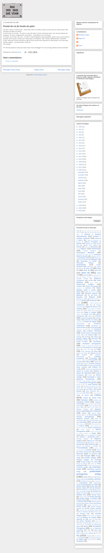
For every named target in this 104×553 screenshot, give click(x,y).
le (93, 393)
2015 (80, 145)
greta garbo (90, 365)
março (80, 196)
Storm (91, 528)
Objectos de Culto (92, 441)
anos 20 (89, 268)
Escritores (97, 342)
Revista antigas (81, 488)
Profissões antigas (82, 467)
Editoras (96, 336)
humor (90, 375)
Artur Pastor (94, 282)
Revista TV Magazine (82, 511)
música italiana (85, 429)
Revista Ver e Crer (96, 511)
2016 (80, 143)
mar (85, 415)
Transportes (81, 538)
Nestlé (78, 435)
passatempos (80, 444)
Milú (86, 424)
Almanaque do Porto (96, 256)
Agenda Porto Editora (90, 245)
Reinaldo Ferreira (86, 481)
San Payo (98, 519)
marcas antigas (93, 415)
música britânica (94, 426)
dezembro (81, 172)
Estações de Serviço (91, 347)
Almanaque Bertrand (85, 253)
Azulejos (79, 286)
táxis (95, 530)
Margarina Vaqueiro (83, 418)
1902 (77, 231)
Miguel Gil (81, 38)
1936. (82, 232)
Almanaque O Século (89, 261)
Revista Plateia (81, 486)
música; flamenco (83, 433)
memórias (83, 422)
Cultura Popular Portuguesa (89, 333)
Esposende (79, 347)
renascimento (97, 481)
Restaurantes (83, 483)
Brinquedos (93, 300)
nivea (85, 435)
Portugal (87, 456)
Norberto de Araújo (95, 435)
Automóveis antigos (85, 284)
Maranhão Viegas (83, 35)
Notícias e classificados (87, 437)
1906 (88, 231)
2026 (80, 127)
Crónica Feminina (94, 331)
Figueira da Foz (96, 353)
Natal (94, 433)
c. (79, 302)
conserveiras (94, 327)
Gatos (88, 362)
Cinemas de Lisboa (91, 320)
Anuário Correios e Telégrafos (90, 277)
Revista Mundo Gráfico (95, 500)
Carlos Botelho (91, 308)
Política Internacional (85, 452)
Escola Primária (82, 341)
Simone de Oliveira (93, 524)
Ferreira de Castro (81, 353)
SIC (83, 524)
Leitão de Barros (82, 395)
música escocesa (80, 427)
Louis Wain (79, 407)
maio (80, 191)
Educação (94, 338)
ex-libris (85, 349)
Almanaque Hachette (84, 258)
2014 (80, 148)
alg (77, 248)
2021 (80, 129)
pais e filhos (96, 442)
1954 (98, 232)
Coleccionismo (80, 323)
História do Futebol (82, 371)
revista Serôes (83, 510)
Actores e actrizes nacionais (88, 237)
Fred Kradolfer (93, 360)
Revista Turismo (94, 510)
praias (92, 463)
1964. (77, 234)
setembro (81, 180)
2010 (80, 159)
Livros (81, 406)
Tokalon (89, 536)
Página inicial (38, 70)
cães (91, 305)
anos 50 (98, 270)
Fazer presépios (86, 351)
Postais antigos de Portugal (88, 460)
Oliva (89, 442)
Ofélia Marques (80, 442)
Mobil (92, 424)
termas (96, 532)
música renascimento (95, 431)
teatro (78, 532)
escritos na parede (86, 345)
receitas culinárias (94, 479)
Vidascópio (79, 110)
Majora (84, 413)
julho (79, 186)
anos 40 (86, 270)
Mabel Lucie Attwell (92, 407)
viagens (81, 539)
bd (85, 292)
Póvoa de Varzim (81, 463)
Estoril (78, 349)
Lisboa (97, 395)
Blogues (92, 297)
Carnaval (96, 310)
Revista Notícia (83, 501)
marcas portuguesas (85, 417)
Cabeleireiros (80, 305)
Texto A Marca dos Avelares (84, 533)
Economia (87, 336)
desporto (91, 335)
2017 (80, 140)
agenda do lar (90, 243)
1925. (97, 231)
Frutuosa (79, 361)
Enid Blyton (95, 340)
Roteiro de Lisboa (89, 517)
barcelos (88, 288)
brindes (84, 300)
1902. (83, 231)
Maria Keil (98, 420)
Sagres (90, 519)
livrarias (99, 404)
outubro (80, 177)
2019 (80, 135)
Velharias (98, 538)
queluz (86, 477)
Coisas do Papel (90, 322)
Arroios (90, 280)
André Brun (90, 266)
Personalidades (82, 448)
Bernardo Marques (91, 293)
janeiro (80, 202)
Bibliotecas (79, 295)
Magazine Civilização (93, 411)
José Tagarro (89, 389)
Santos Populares (85, 521)
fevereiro (81, 199)
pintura (96, 448)
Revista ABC (94, 486)
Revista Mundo (81, 500)
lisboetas (84, 400)
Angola (99, 266)
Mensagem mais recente (11, 70)
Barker (78, 292)
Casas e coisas (90, 312)
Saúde (97, 521)
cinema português (86, 318)
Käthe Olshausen (91, 391)
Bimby (95, 295)
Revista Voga (85, 513)
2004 (80, 208)
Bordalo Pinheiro (94, 299)
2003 (80, 210)
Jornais (78, 386)
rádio (92, 477)
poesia (88, 450)
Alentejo (79, 247)
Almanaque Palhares (85, 263)
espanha (96, 345)
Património (91, 444)
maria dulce (89, 420)
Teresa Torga (87, 531)
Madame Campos (82, 409)
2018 (80, 137)
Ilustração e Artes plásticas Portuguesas (88, 378)
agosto (80, 183)
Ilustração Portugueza (88, 383)
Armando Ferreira (82, 278)
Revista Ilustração (95, 496)
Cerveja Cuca (87, 314)
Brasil (77, 300)
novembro (81, 175)
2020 (80, 132)
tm (77, 535)
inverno (78, 384)
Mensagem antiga (64, 70)
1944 (93, 232)
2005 (80, 205)
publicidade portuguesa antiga (88, 472)
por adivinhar (93, 454)
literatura (96, 400)
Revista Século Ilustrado (93, 508)
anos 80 (85, 275)
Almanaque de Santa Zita (83, 254)
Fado (91, 349)
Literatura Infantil (82, 402)
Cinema (98, 316)
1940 (88, 232)
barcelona (78, 288)
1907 (93, 231)
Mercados (95, 422)
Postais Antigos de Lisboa (89, 462)
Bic (89, 295)
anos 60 (85, 272)
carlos (80, 45)
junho (80, 188)
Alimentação (96, 249)
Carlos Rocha (87, 310)
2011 (80, 156)
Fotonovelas (93, 358)
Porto (78, 456)
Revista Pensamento (93, 505)
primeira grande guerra (93, 465)
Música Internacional (94, 427)
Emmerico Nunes (82, 340)
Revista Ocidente (89, 503)
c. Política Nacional (94, 303)
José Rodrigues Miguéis (90, 388)
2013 (80, 151)
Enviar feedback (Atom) (40, 74)
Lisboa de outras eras (92, 398)
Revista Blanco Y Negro (86, 489)
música (81, 426)
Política (99, 450)
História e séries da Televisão (88, 372)
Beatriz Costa (91, 292)
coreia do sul (80, 329)
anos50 (93, 275)
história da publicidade (92, 369)
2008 (80, 164)
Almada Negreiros (89, 250)
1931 (77, 232)
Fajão (99, 349)
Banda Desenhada (92, 286)
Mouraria (98, 424)
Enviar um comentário (12, 61)
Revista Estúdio (95, 493)
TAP (88, 530)
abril (79, 194)
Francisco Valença (81, 359)
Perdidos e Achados (91, 446)
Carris (78, 312)
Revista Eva (81, 495)
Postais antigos (90, 458)
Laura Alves (85, 393)
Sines (78, 526)
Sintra (85, 526)
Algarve (83, 249)
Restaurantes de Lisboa (90, 484)
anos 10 (81, 268)
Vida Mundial (90, 539)
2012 (80, 154)
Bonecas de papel (81, 299)
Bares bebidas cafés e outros (88, 289)
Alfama (87, 247)
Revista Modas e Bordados (89, 498)
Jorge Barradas (93, 384)
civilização (79, 321)
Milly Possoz (79, 424)
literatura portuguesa (89, 403)
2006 (80, 170)
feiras (96, 351)
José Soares (79, 389)
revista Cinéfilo (86, 491)
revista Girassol (83, 496)
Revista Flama (96, 495)
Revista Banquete (95, 488)
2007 (80, 167)
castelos (78, 314)
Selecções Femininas (82, 523)
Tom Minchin (97, 535)
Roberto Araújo (90, 515)
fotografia (84, 355)
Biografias (79, 297)
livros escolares (93, 406)
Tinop (97, 533)
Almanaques (81, 265)
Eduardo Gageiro (81, 338)
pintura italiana (80, 450)
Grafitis (85, 363)
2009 (80, 162)
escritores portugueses (91, 344)
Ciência (90, 316)
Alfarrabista (94, 247)
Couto (89, 329)
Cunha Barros (80, 335)
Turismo (91, 538)
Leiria (97, 393)
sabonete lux (80, 519)
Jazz (84, 384)
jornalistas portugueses (90, 386)
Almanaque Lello (95, 259)
